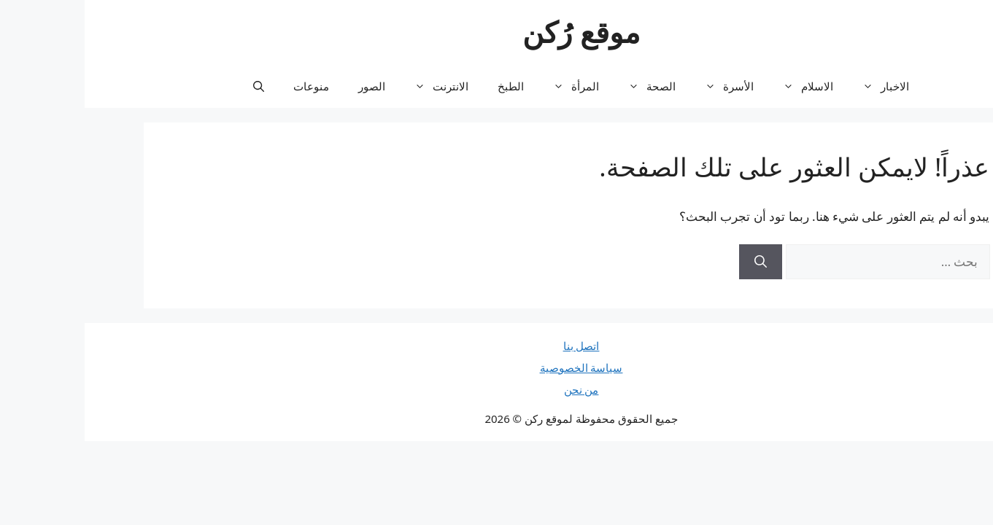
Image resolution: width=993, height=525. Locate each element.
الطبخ (426, 86)
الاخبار (793, 86)
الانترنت (349, 86)
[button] (174, 86)
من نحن (496, 389)
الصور (287, 86)
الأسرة (637, 86)
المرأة (484, 86)
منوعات (226, 86)
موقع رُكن (496, 32)
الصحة (560, 86)
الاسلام (716, 86)
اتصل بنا (497, 345)
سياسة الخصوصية (496, 367)
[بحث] (676, 261)
